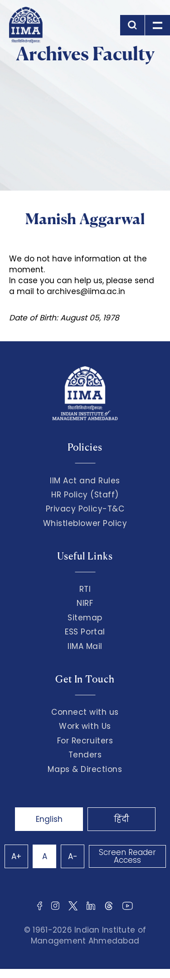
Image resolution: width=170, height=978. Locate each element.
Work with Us (85, 726)
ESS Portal (85, 631)
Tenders (85, 754)
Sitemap (85, 617)
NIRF (85, 603)
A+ (16, 856)
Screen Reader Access (127, 856)
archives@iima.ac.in (86, 291)
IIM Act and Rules (85, 480)
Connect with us (85, 712)
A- (73, 856)
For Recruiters (85, 740)
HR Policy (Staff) (85, 494)
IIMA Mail (85, 646)
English (49, 819)
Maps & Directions (85, 769)
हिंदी (121, 819)
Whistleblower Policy (85, 523)
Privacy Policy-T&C (85, 508)
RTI (85, 589)
